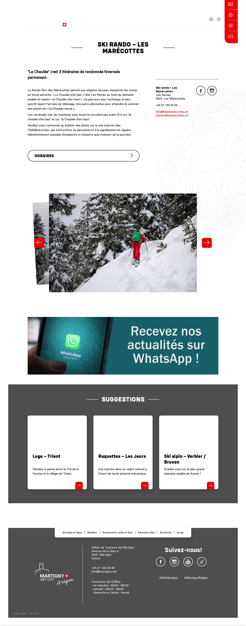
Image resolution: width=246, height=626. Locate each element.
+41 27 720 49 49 (103, 567)
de (170, 23)
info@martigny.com (104, 571)
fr (165, 23)
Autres (186, 23)
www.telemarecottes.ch (172, 115)
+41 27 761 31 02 (166, 105)
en (176, 23)
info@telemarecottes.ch (172, 111)
